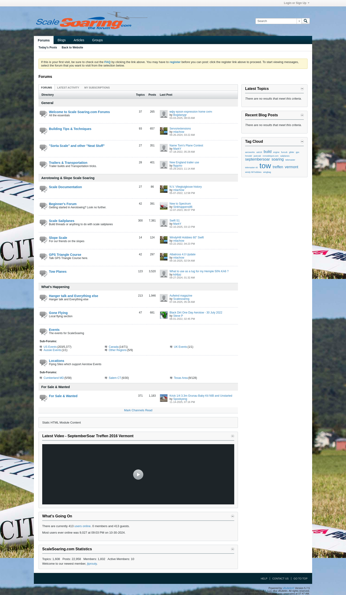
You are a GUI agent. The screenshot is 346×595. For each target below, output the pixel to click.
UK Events (180, 346)
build (268, 152)
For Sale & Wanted (55, 387)
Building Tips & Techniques (70, 129)
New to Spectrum (180, 203)
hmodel (248, 156)
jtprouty (92, 563)
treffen (278, 167)
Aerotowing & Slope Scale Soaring (67, 178)
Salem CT (115, 378)
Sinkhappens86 (182, 207)
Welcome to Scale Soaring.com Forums (79, 112)
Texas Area (181, 378)
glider (291, 152)
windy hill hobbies (253, 172)
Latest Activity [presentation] (68, 87)
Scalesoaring (181, 299)
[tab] (46, 87)
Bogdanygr (180, 115)
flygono (177, 165)
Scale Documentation (65, 187)
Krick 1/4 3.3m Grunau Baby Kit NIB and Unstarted (201, 395)
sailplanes (284, 156)
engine (276, 152)
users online (82, 526)
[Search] (278, 21)
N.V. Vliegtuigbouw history (186, 186)
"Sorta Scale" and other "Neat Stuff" (77, 146)
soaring (278, 159)
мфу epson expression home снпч (191, 111)
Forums (44, 40)
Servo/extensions (180, 128)
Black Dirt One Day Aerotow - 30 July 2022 (196, 312)
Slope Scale (58, 238)
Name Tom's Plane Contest (186, 145)
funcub (284, 152)
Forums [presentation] (46, 87)
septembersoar (257, 159)
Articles (79, 40)
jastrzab (257, 156)
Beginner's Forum (63, 204)
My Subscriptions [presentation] (97, 87)
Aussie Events (52, 350)
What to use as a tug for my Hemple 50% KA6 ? (199, 271)
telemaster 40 (251, 167)
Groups (97, 40)
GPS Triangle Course (65, 254)
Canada (114, 346)
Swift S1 (175, 220)
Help (264, 578)
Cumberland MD (54, 378)
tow (265, 165)
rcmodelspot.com (271, 156)
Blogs (62, 40)
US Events (50, 346)
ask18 (259, 152)
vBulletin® (288, 588)
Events (54, 330)
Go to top (301, 578)
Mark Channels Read (138, 410)
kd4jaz (177, 274)
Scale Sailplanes (61, 221)
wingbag (267, 172)
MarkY (177, 148)
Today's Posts (47, 47)
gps (297, 152)
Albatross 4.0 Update (182, 254)
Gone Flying (58, 313)
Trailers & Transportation (68, 163)
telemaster (290, 160)
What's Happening (55, 287)
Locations (56, 361)
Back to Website (72, 47)
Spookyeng (180, 399)
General (47, 103)
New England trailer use (184, 162)
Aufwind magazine (181, 295)
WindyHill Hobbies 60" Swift (187, 237)
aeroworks (250, 152)
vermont (291, 167)
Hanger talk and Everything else (73, 296)
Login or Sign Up (296, 3)
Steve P (178, 315)
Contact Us (280, 578)
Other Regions (118, 350)
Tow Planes (58, 271)
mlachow (178, 131)
